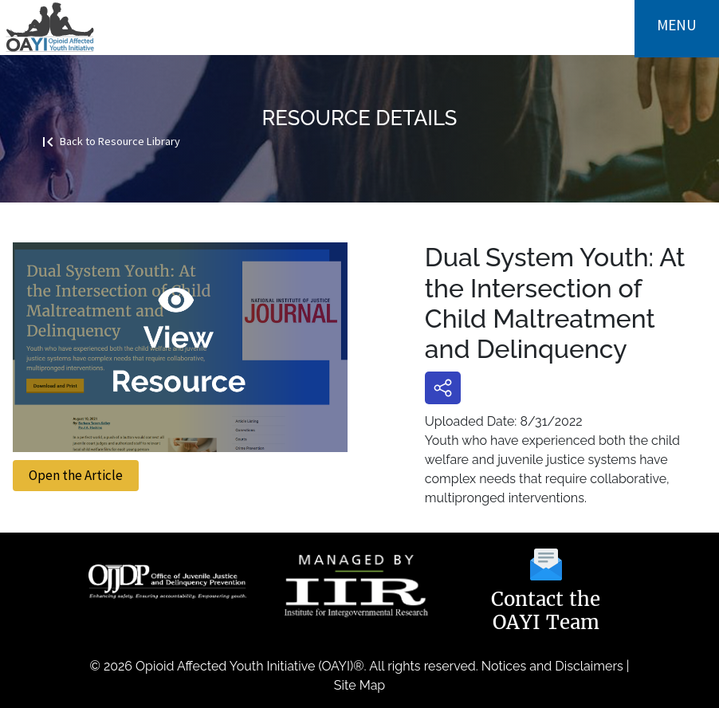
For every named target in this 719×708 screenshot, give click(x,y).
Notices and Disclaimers (552, 666)
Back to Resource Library (109, 140)
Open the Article (76, 475)
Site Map (359, 685)
